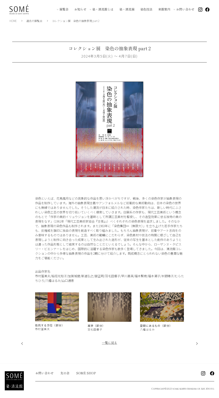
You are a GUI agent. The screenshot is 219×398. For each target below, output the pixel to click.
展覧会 (63, 9)
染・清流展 (126, 9)
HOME (13, 21)
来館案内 (164, 9)
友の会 (64, 373)
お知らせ (80, 9)
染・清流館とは (103, 9)
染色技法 (146, 9)
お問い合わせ (185, 9)
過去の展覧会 (34, 21)
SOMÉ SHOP (86, 373)
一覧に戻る (109, 342)
